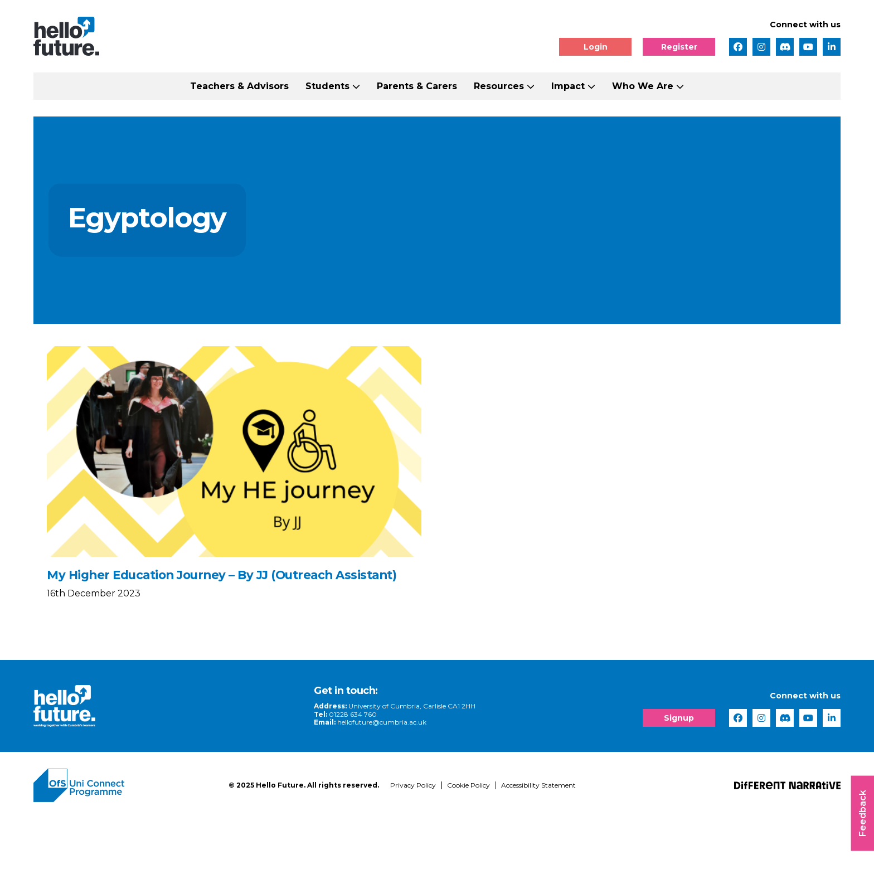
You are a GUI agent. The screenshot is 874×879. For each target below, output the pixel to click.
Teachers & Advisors (239, 86)
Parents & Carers (417, 86)
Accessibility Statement (538, 846)
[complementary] (753, 795)
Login (596, 47)
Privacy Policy (413, 846)
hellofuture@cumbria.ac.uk (293, 783)
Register (679, 47)
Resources (499, 86)
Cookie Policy (468, 846)
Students (327, 86)
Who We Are (642, 86)
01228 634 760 (265, 774)
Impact (568, 86)
